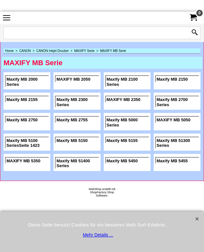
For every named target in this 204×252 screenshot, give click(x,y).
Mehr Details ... (98, 234)
